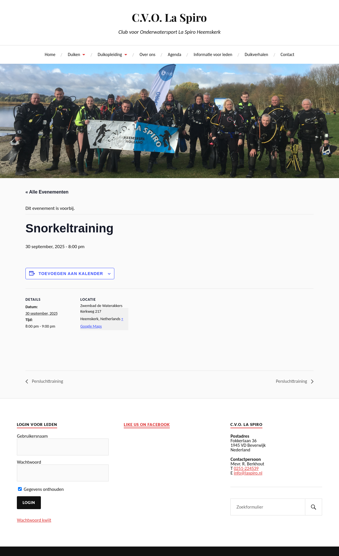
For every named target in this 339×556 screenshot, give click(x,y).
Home (50, 54)
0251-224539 (246, 468)
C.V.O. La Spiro (169, 17)
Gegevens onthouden (41, 489)
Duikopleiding (110, 54)
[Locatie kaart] (165, 328)
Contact (287, 54)
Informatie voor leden (213, 54)
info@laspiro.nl (248, 473)
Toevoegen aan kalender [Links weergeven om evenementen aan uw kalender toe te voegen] (71, 273)
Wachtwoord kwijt (34, 520)
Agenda (174, 54)
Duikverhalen (256, 54)
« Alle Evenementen (47, 192)
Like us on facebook (147, 425)
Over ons (147, 54)
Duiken (74, 54)
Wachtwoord (29, 462)
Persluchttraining (47, 381)
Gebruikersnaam (32, 436)
